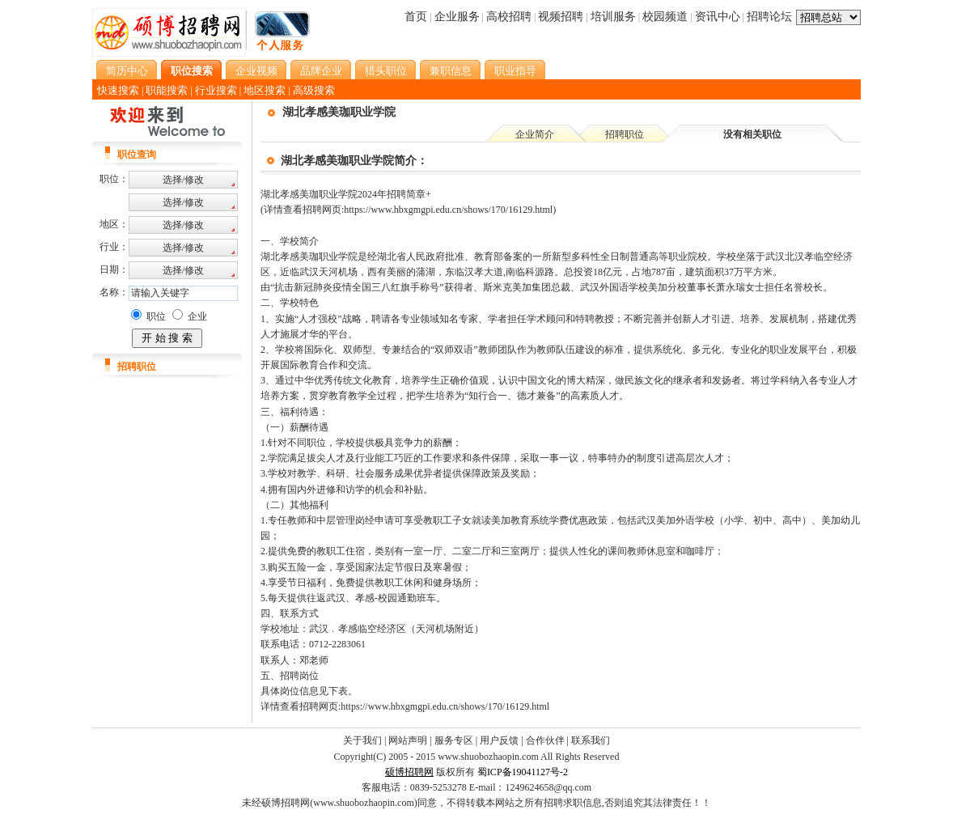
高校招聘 (509, 17)
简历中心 (127, 71)
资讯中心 (717, 17)
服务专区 (453, 740)
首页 (415, 17)
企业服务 (457, 17)
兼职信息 (451, 71)
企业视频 (256, 71)
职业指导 (515, 71)
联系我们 (590, 740)
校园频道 (665, 17)
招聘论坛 (769, 17)
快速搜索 (118, 90)
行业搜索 (216, 90)
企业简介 (534, 134)
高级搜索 (314, 90)
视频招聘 (560, 17)
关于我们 (362, 740)
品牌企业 (321, 71)
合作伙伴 (545, 740)
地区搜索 (265, 90)
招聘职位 (624, 134)
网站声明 (407, 740)
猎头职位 (386, 71)
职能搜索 (167, 90)
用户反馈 (499, 740)
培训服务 (613, 17)
